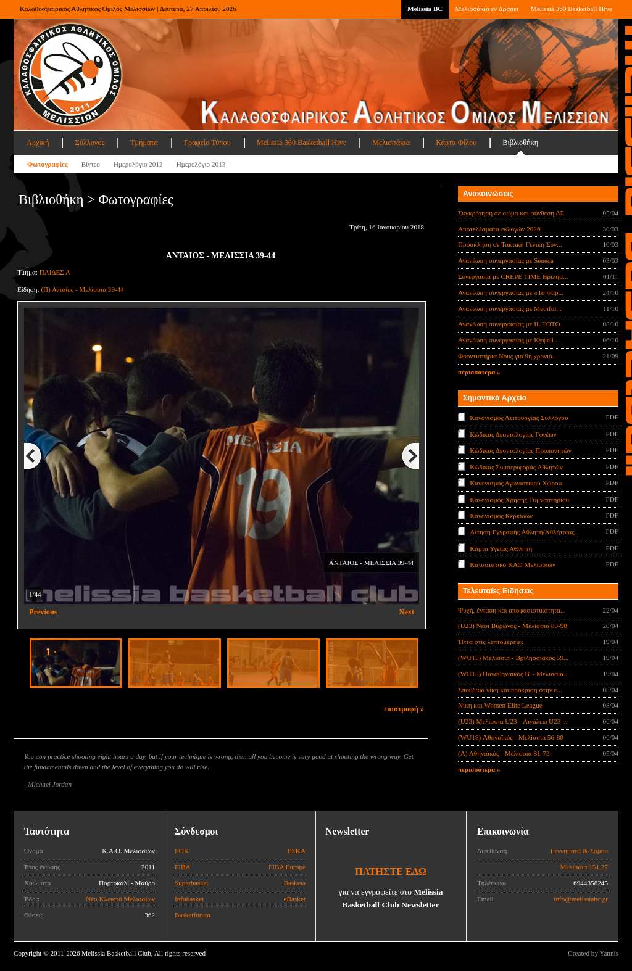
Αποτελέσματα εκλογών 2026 (499, 229)
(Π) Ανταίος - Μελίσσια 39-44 (82, 289)
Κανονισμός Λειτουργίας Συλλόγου (519, 417)
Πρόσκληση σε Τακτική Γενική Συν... (510, 244)
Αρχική (38, 142)
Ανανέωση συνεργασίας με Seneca (506, 260)
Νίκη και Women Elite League (500, 705)
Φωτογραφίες (47, 164)
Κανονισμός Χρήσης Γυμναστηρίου (519, 499)
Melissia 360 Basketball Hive (571, 8)
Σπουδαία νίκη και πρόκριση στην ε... (510, 689)
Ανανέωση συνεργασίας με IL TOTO (509, 324)
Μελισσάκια (391, 142)
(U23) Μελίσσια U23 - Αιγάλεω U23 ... (513, 721)
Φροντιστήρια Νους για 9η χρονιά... (507, 356)
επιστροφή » (404, 708)
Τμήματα (144, 142)
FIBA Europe (287, 866)
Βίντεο (90, 164)
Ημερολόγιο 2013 (201, 164)
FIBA (183, 866)
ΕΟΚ (182, 850)
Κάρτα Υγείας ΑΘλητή (501, 548)
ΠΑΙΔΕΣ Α (55, 272)
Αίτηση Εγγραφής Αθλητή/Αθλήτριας (522, 531)
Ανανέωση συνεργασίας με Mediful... (510, 308)
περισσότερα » (479, 372)
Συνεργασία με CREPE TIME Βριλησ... (513, 276)
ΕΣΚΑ (296, 850)
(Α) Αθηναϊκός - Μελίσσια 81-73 (504, 753)
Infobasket (189, 899)
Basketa (295, 882)
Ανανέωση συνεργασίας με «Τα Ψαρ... (510, 292)
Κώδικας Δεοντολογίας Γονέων (513, 433)
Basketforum (192, 915)
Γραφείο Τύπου (207, 142)
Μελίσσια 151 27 (584, 866)
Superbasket (192, 882)
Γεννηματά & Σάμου (579, 850)
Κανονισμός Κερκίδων (501, 515)
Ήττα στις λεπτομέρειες (490, 641)
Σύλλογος (89, 142)
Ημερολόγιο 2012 (138, 164)
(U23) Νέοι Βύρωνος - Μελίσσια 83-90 (512, 625)
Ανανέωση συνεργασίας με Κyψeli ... (509, 340)
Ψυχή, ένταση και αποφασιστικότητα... (511, 610)
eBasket (295, 899)
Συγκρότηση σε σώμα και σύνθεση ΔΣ (511, 213)
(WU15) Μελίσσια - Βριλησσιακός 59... (513, 657)
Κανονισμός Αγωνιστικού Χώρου (516, 483)
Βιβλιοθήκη (520, 142)
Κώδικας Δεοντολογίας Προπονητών (520, 450)
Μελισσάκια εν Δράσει (486, 8)
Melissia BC (425, 8)
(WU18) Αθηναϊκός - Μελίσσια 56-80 (510, 737)
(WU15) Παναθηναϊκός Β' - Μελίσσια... (513, 673)
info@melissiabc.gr (581, 899)
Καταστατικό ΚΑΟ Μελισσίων (512, 564)
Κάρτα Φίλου (456, 142)
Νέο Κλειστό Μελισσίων (120, 899)
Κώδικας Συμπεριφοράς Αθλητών (516, 466)
